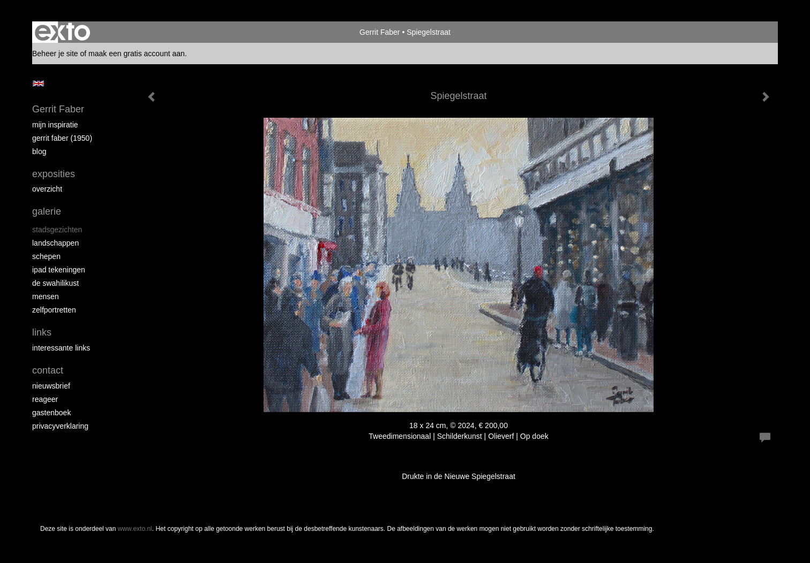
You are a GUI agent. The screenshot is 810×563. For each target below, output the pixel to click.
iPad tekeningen (58, 269)
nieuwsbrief (51, 386)
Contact (47, 370)
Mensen (45, 296)
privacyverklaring (60, 426)
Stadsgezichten (57, 229)
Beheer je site (55, 53)
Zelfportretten (54, 310)
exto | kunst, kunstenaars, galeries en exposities (62, 32)
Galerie (46, 211)
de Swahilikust (55, 283)
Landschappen (55, 243)
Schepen (46, 256)
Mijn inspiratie (55, 124)
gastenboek (51, 412)
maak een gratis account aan (136, 53)
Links (41, 332)
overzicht (47, 189)
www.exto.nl (135, 528)
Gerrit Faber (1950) (62, 138)
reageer (45, 399)
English (38, 83)
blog (39, 151)
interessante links (61, 348)
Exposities (53, 174)
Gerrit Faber (379, 32)
